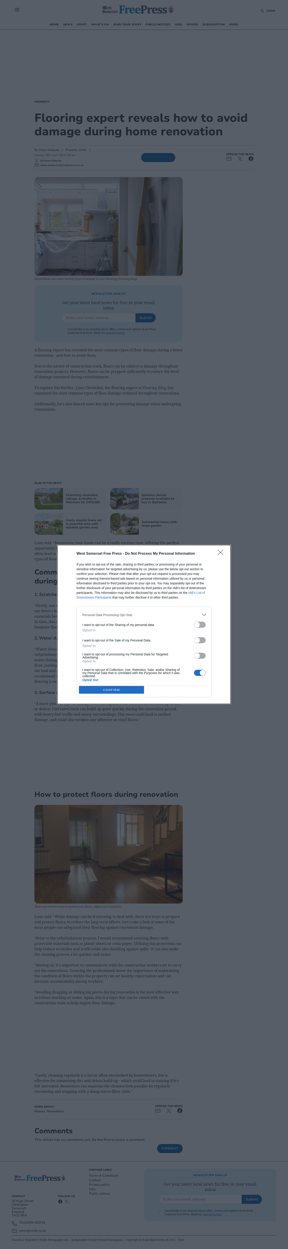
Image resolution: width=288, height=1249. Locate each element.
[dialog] (144, 624)
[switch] (200, 625)
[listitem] (144, 614)
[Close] (222, 554)
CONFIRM (111, 689)
